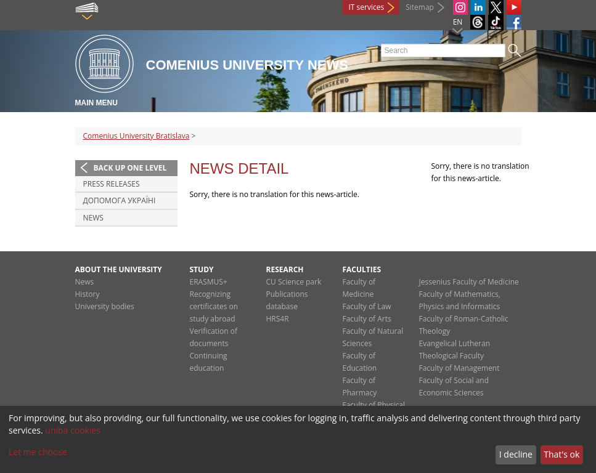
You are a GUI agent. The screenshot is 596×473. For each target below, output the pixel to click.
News (93, 217)
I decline (516, 454)
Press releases (111, 184)
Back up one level (130, 168)
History (87, 294)
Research (285, 269)
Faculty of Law (367, 306)
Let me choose (38, 452)
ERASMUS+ (208, 282)
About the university (118, 269)
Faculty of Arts (367, 318)
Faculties (362, 269)
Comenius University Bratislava (136, 136)
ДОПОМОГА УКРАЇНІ (119, 200)
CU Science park (294, 282)
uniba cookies (72, 430)
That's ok (561, 454)
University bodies (104, 306)
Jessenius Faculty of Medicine (469, 282)
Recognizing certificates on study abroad (214, 306)
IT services (367, 7)
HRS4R (277, 318)
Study (202, 269)
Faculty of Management (459, 368)
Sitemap (420, 7)
